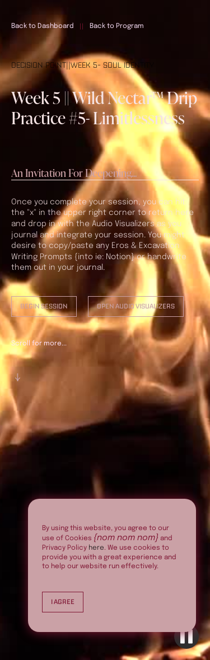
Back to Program (117, 26)
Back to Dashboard (42, 26)
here (96, 548)
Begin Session (44, 306)
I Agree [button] (62, 601)
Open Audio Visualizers (136, 306)
